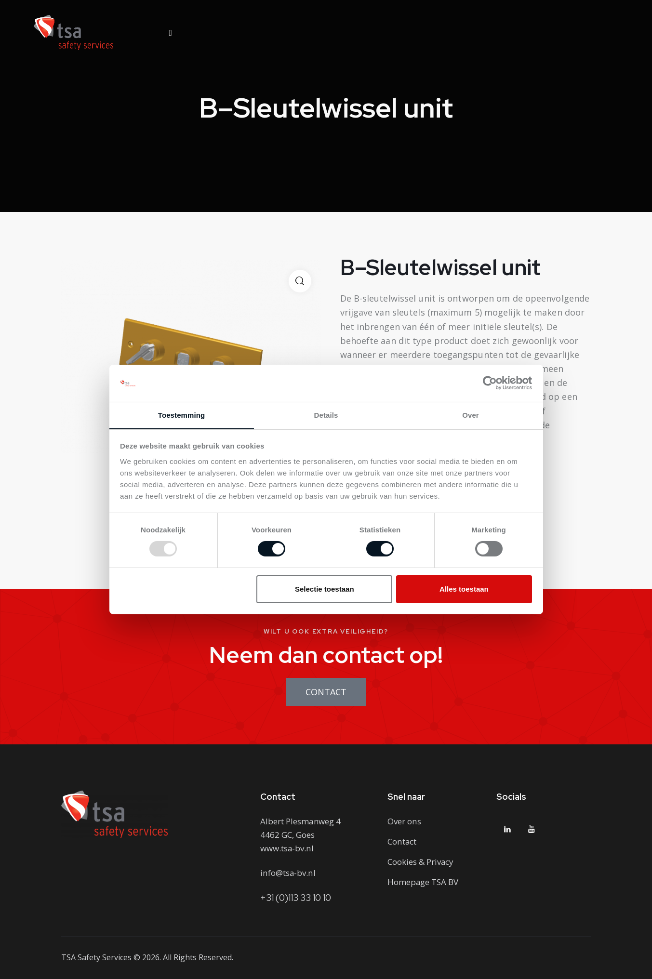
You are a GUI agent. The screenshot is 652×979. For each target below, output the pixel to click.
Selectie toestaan (324, 589)
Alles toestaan (464, 589)
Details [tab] (326, 414)
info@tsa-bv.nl (287, 872)
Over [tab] (470, 414)
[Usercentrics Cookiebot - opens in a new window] (490, 383)
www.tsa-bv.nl (287, 848)
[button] (300, 281)
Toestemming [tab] (181, 414)
